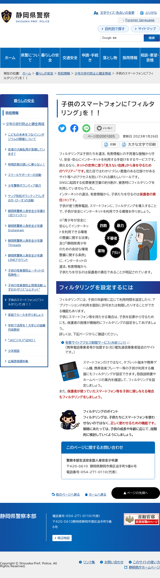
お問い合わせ (113, 562)
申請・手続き (90, 57)
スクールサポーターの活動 (24, 174)
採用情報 (130, 58)
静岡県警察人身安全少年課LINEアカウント (25, 257)
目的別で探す (115, 28)
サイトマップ (147, 28)
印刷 (113, 144)
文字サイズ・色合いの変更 (117, 12)
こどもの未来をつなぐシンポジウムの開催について (26, 136)
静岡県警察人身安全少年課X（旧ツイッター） (26, 213)
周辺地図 (63, 538)
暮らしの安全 (50, 57)
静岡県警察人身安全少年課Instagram (25, 228)
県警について (30, 57)
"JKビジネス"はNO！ (22, 340)
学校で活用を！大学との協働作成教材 (26, 327)
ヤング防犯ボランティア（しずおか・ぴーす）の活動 (26, 198)
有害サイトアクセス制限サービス (97, 342)
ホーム (10, 58)
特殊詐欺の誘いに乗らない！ (26, 164)
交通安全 (70, 58)
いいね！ (108, 128)
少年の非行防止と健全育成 (93, 73)
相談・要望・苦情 (150, 57)
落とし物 (110, 58)
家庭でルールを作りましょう (26, 314)
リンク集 (89, 562)
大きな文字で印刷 (142, 144)
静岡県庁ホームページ (144, 567)
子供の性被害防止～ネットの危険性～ (26, 272)
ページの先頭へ (137, 492)
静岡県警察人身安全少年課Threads (25, 243)
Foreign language (140, 20)
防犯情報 (64, 73)
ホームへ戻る (97, 494)
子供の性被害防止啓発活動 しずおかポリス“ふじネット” (27, 287)
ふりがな (151, 12)
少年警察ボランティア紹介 (24, 185)
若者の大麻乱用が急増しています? (26, 151)
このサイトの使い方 (146, 562)
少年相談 (14, 350)
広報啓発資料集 (18, 361)
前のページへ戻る (68, 494)
